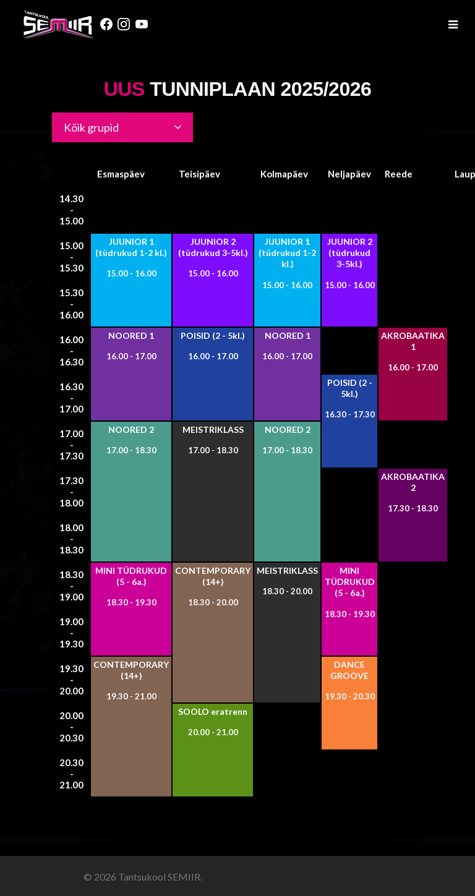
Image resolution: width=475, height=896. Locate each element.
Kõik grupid (91, 127)
